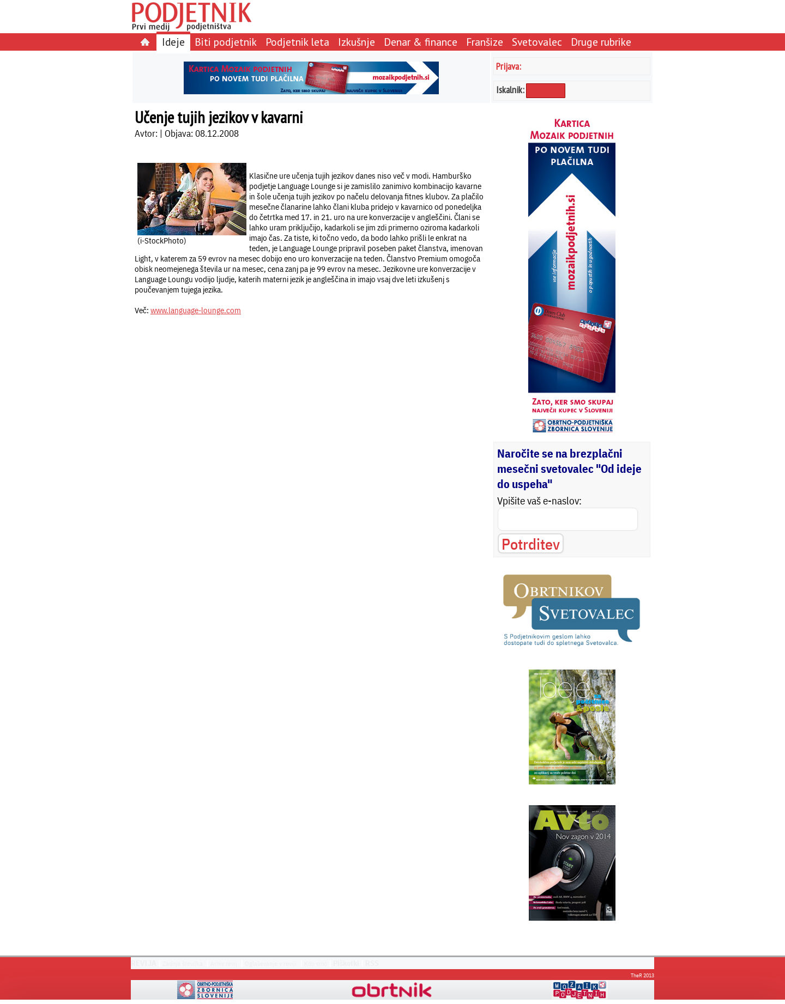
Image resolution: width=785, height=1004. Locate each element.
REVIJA (143, 963)
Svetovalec (537, 41)
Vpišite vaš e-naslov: (539, 500)
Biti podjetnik (226, 41)
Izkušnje (356, 41)
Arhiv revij (223, 963)
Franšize (484, 41)
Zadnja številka (182, 963)
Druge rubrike (601, 41)
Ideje (173, 41)
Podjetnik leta (297, 41)
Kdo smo (315, 963)
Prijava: (508, 66)
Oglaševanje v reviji (271, 963)
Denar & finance (420, 41)
